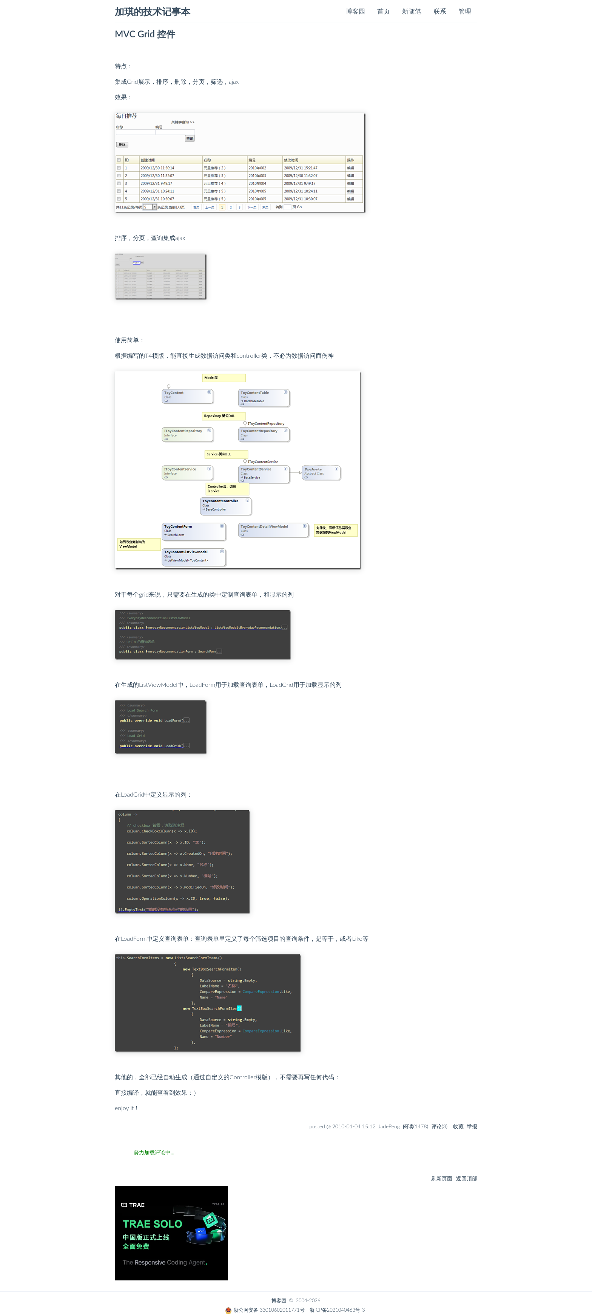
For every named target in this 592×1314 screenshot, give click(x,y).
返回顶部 (466, 1178)
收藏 (458, 1126)
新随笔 (411, 11)
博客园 (355, 11)
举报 (472, 1126)
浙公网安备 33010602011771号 (264, 1310)
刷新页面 (441, 1178)
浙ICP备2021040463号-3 (337, 1310)
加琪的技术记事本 (152, 12)
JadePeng (389, 1126)
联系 (439, 11)
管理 (464, 11)
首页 (383, 11)
